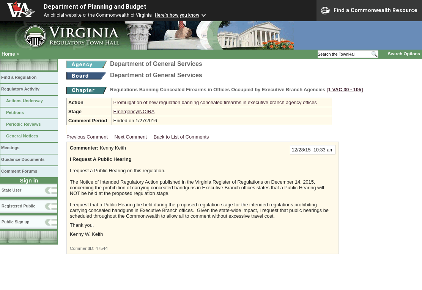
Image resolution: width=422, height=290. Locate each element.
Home (8, 54)
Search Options (404, 53)
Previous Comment (87, 137)
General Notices (22, 136)
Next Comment (131, 137)
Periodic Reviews (23, 124)
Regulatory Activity (20, 89)
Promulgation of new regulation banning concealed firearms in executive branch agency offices (215, 102)
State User (11, 190)
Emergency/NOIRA (134, 111)
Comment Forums (19, 171)
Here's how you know (177, 15)
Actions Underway (24, 100)
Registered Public (18, 206)
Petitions (15, 112)
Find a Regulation (18, 77)
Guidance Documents (22, 159)
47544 (102, 248)
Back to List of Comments (181, 137)
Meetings (10, 147)
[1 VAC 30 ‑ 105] (345, 89)
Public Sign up (15, 222)
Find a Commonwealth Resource (369, 10)
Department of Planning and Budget (95, 6)
